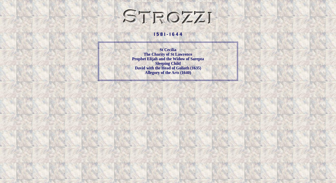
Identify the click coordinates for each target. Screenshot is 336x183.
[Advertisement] (168, 96)
